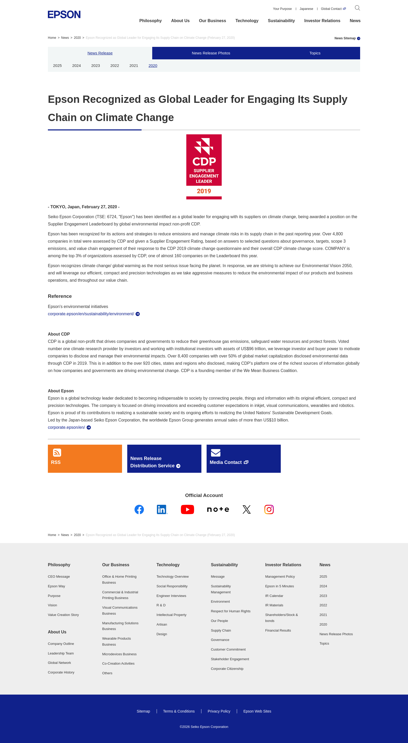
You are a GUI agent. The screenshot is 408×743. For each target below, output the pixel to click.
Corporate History (61, 672)
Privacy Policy (219, 711)
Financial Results (278, 630)
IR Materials (274, 605)
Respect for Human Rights (230, 611)
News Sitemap (345, 38)
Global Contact (331, 9)
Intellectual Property (172, 615)
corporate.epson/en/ (66, 427)
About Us (180, 20)
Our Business (212, 20)
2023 (95, 65)
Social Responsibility (172, 586)
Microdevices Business (119, 654)
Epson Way (56, 586)
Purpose (54, 596)
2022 (114, 65)
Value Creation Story (63, 615)
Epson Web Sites (257, 711)
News (355, 20)
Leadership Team (61, 653)
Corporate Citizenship (227, 669)
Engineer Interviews (171, 596)
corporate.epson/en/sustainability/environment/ (91, 314)
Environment (220, 601)
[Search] (357, 8)
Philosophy (150, 20)
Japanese (306, 9)
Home (52, 38)
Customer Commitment (228, 649)
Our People (219, 621)
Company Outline (61, 644)
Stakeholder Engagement (230, 659)
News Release (100, 53)
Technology (247, 20)
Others (107, 673)
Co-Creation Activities (118, 663)
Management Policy (280, 576)
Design (162, 634)
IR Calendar (274, 596)
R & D (161, 605)
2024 (76, 65)
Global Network (59, 663)
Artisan (162, 624)
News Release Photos (211, 53)
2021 (134, 65)
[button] (68, 565)
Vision (52, 605)
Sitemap (143, 711)
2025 (57, 65)
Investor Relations (322, 20)
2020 (77, 38)
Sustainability (281, 20)
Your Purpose (282, 9)
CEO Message (59, 576)
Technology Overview (173, 576)
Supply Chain (221, 630)
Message (218, 576)
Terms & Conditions (179, 711)
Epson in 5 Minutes (279, 586)
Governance (220, 640)
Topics (315, 53)
